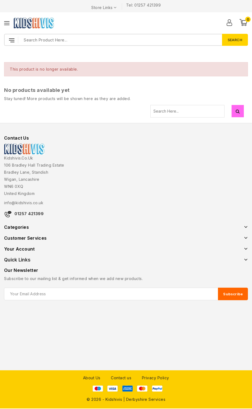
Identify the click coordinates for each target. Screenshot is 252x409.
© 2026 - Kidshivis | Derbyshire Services (126, 399)
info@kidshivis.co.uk (23, 202)
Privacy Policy (155, 377)
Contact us (121, 377)
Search (238, 111)
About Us (92, 377)
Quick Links (17, 260)
